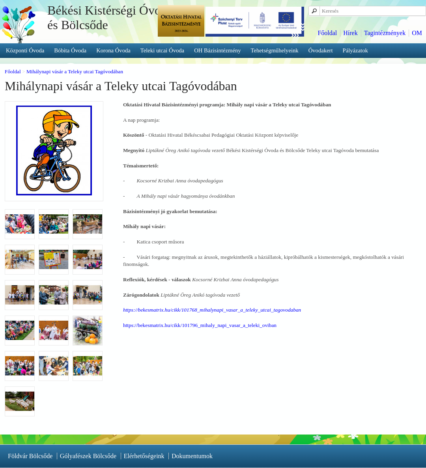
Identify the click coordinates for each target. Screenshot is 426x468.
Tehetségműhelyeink (275, 50)
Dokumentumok (192, 456)
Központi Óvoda (25, 50)
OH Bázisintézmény (217, 50)
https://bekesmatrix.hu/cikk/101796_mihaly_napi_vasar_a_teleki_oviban (200, 325)
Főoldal (327, 33)
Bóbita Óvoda (70, 50)
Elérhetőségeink (144, 456)
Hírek (350, 33)
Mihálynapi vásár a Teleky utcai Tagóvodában (74, 71)
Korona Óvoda (113, 50)
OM (417, 33)
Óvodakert (320, 50)
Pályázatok (355, 50)
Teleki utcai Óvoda (162, 50)
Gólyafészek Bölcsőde (88, 456)
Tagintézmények (385, 33)
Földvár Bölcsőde (30, 456)
